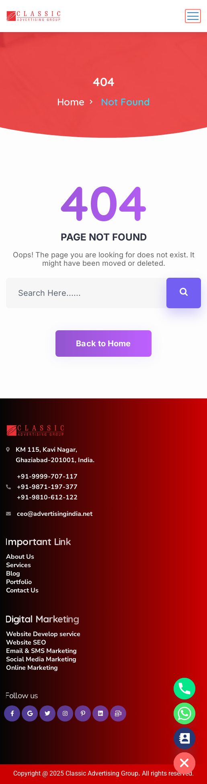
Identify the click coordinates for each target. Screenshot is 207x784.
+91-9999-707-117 (47, 476)
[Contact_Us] (184, 738)
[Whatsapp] (184, 713)
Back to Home (103, 343)
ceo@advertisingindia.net (54, 513)
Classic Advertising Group (102, 773)
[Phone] (184, 688)
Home (70, 102)
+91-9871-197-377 (47, 487)
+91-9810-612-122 (47, 497)
